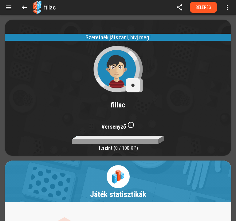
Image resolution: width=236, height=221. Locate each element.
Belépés (203, 7)
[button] (37, 7)
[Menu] (8, 7)
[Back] (24, 7)
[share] (179, 7)
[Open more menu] (227, 7)
